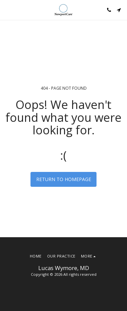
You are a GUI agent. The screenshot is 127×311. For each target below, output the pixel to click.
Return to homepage (63, 179)
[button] (7, 10)
